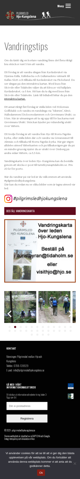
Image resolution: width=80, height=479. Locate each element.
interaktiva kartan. (15, 98)
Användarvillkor (28, 439)
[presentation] (9, 314)
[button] (9, 327)
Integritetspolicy (11, 439)
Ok (41, 472)
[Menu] (63, 6)
